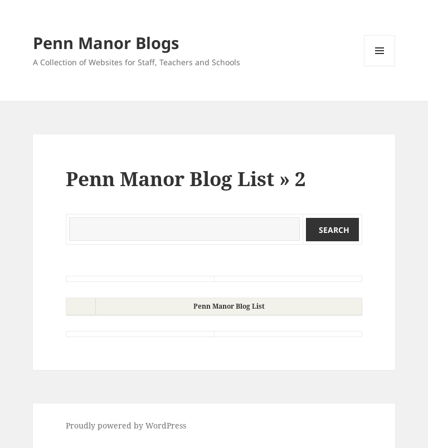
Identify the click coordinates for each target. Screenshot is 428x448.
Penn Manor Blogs (106, 42)
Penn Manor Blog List (170, 178)
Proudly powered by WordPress (126, 425)
